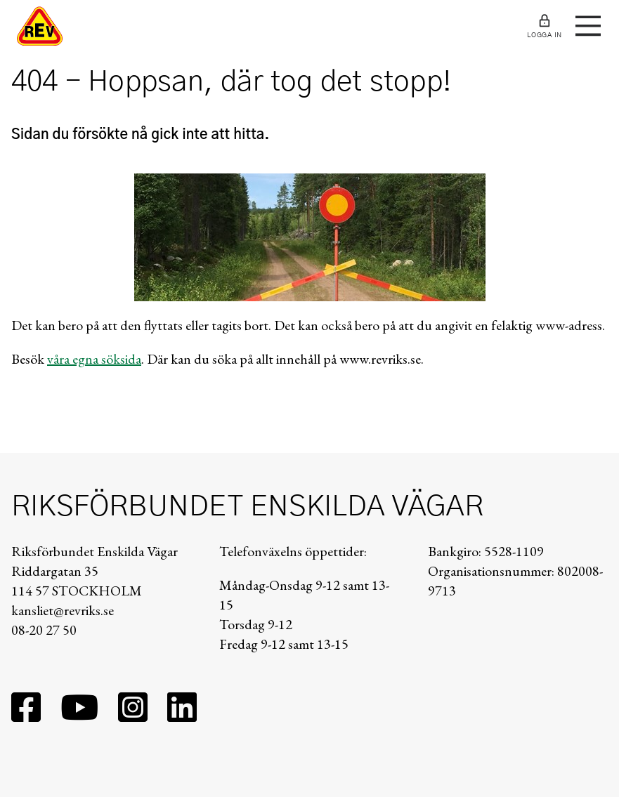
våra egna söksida (94, 359)
